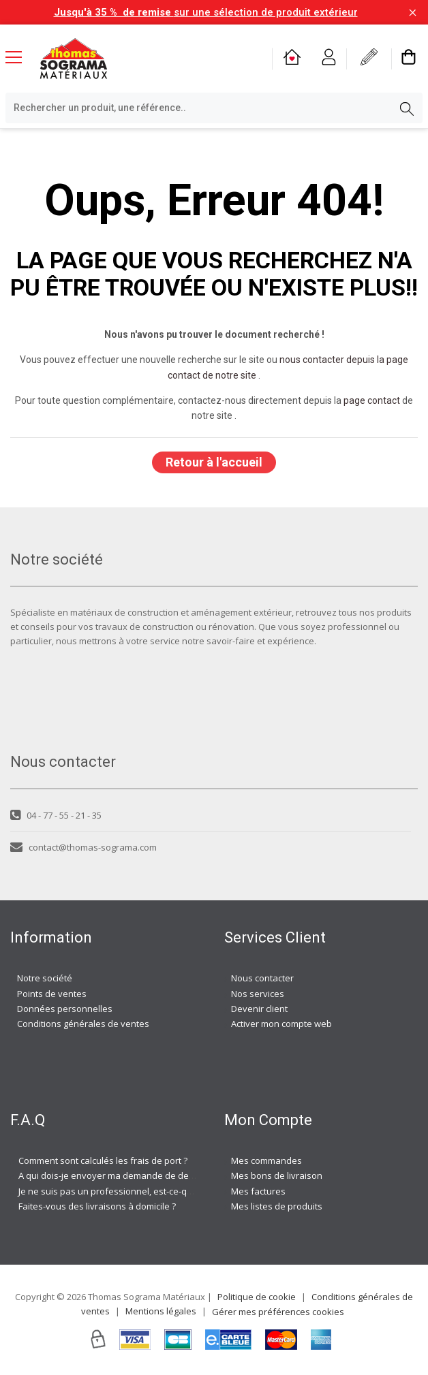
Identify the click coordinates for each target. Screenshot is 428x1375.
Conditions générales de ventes (83, 1023)
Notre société (44, 978)
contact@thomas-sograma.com (83, 847)
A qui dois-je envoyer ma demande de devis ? (112, 1175)
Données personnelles (64, 1008)
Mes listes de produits (276, 1206)
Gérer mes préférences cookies (278, 1312)
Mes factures (258, 1191)
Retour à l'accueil (214, 462)
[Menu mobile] (19, 56)
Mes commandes (266, 1160)
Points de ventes (52, 993)
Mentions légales (160, 1311)
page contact (371, 400)
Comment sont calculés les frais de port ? (102, 1160)
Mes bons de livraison (276, 1175)
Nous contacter (262, 978)
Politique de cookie (256, 1297)
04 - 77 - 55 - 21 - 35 (56, 815)
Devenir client (259, 1008)
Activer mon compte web (281, 1023)
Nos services (257, 993)
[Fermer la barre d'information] (413, 12)
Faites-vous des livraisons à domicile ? (97, 1206)
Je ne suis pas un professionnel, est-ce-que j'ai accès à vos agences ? (161, 1191)
